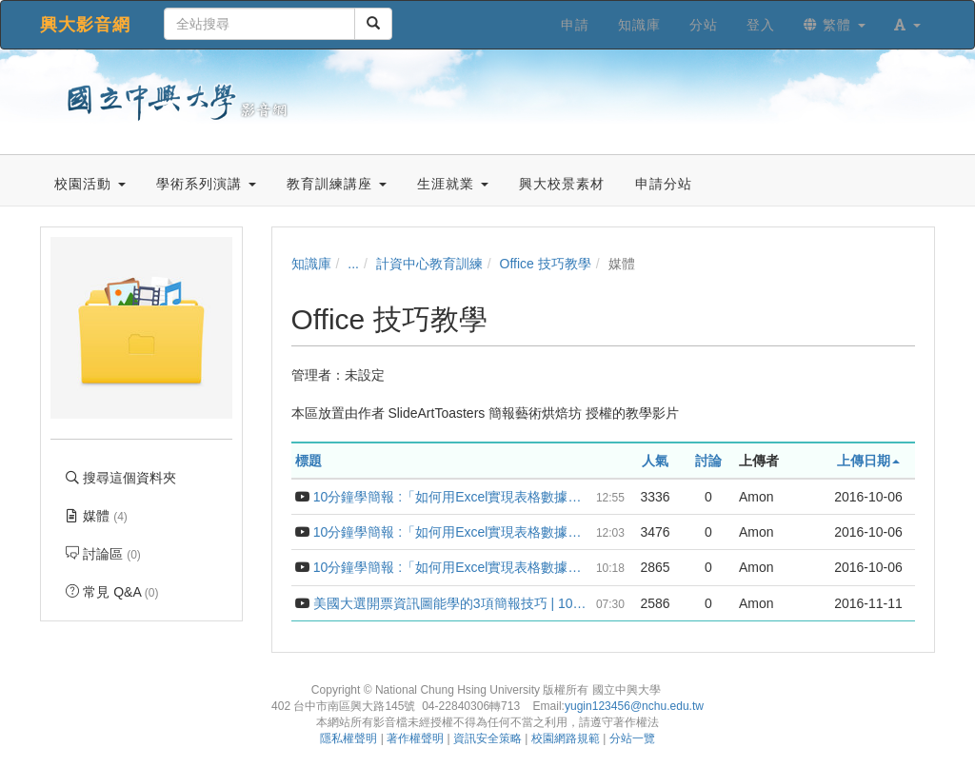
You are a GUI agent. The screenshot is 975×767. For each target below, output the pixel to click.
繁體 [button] (835, 24)
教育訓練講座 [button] (337, 183)
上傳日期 (868, 460)
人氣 (655, 460)
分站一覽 (632, 738)
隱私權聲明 (348, 738)
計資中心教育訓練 (429, 263)
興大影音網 (85, 24)
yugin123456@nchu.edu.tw (634, 706)
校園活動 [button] (90, 183)
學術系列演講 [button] (206, 183)
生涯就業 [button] (452, 183)
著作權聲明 (415, 738)
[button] (907, 25)
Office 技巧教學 (545, 263)
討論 (708, 460)
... (353, 263)
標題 (308, 460)
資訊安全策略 (487, 738)
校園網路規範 (565, 738)
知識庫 (311, 263)
